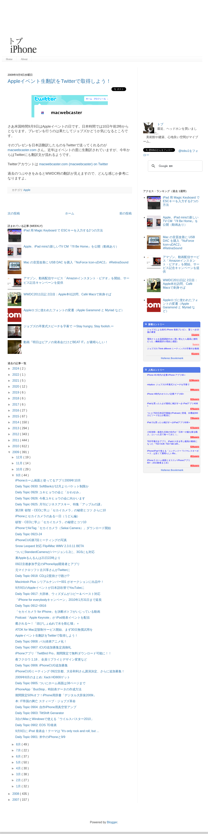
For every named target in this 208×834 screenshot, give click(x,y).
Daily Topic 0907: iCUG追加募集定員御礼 (43, 647)
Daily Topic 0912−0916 (30, 605)
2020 (16, 386)
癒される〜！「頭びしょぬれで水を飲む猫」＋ (47, 623)
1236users (194, 380)
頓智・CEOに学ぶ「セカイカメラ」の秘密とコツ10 (50, 522)
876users (194, 409)
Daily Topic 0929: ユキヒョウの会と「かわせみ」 (48, 492)
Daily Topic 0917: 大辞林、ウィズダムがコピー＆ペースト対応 (57, 593)
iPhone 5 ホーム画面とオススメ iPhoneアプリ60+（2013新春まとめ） (168, 461)
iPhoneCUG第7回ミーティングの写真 (41, 540)
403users (194, 465)
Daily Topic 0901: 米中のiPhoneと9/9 (40, 737)
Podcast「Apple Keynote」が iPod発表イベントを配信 (52, 617)
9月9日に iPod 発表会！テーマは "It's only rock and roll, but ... (57, 731)
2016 (16, 410)
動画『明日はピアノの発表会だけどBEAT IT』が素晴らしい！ (65, 342)
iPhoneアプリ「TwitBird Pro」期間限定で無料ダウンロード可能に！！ (63, 653)
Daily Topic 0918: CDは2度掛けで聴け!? (42, 575)
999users (194, 389)
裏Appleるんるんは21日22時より (37, 558)
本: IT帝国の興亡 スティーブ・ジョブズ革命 (45, 701)
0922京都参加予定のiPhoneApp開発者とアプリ (47, 564)
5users (196, 344)
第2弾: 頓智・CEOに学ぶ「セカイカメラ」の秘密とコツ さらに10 (60, 510)
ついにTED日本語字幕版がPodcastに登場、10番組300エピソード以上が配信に (172, 414)
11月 (19, 463)
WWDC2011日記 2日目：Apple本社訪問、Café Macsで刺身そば (67, 294)
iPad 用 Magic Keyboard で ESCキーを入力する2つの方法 (63, 230)
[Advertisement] (106, 28)
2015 (16, 416)
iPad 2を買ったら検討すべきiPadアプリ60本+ (168, 422)
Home (9, 59)
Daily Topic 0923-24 (28, 534)
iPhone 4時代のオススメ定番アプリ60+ (165, 394)
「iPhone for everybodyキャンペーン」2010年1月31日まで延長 (58, 599)
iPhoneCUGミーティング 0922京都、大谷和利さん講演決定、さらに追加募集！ (70, 671)
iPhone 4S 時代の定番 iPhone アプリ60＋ (166, 375)
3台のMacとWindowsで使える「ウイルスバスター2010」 (54, 719)
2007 (16, 799)
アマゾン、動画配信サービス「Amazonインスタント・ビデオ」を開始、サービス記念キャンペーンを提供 (181, 264)
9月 (19, 475)
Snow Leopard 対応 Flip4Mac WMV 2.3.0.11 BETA (49, 546)
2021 (16, 380)
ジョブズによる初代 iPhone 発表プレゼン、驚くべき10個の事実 (173, 330)
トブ (160, 124)
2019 (16, 392)
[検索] (174, 166)
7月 (19, 750)
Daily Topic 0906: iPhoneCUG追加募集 (41, 665)
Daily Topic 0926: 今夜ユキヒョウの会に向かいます (50, 498)
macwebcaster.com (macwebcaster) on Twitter (73, 164)
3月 (19, 774)
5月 (19, 762)
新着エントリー (154, 324)
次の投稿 (14, 213)
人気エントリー (154, 369)
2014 (16, 422)
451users (194, 456)
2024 (16, 368)
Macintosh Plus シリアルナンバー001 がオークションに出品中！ (59, 581)
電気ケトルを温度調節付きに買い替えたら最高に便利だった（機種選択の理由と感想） (172, 340)
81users (195, 354)
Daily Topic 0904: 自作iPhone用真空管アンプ (45, 707)
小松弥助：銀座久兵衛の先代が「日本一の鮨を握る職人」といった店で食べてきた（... (172, 433)
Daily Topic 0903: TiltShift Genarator (39, 713)
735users (194, 418)
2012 (16, 434)
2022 (16, 374)
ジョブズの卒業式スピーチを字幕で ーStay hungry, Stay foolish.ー (68, 326)
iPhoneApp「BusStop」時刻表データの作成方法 (48, 689)
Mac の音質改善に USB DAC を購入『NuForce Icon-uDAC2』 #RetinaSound (75, 262)
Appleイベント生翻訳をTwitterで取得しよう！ (59, 81)
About (24, 59)
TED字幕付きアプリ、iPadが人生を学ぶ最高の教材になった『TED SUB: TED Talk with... (172, 442)
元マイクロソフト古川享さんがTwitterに (42, 570)
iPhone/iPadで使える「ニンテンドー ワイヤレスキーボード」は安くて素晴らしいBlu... (173, 452)
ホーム (69, 213)
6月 (19, 756)
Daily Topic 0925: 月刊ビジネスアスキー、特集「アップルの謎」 (59, 504)
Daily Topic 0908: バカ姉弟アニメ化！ (41, 641)
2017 (16, 404)
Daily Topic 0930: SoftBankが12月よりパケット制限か (52, 486)
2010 (16, 446)
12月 (19, 457)
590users (194, 437)
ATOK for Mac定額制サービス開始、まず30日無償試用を (54, 629)
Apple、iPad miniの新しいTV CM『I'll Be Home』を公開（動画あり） (71, 246)
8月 (19, 744)
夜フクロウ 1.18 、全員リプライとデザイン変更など (51, 659)
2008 (16, 793)
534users (194, 447)
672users (194, 428)
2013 (16, 428)
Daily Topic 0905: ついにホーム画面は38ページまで (50, 683)
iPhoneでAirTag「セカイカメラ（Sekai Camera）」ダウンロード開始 (63, 528)
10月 (19, 469)
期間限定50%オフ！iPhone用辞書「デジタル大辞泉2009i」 (55, 695)
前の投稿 (125, 213)
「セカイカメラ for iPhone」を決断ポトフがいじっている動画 (57, 611)
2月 (19, 780)
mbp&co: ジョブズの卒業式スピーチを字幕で (168, 384)
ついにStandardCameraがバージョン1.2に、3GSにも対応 (55, 552)
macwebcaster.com (22, 150)
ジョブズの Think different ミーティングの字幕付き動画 (173, 348)
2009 (16, 452)
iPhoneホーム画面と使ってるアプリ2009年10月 (48, 480)
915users (194, 399)
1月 (19, 786)
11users (195, 335)
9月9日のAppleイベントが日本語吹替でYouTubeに (49, 587)
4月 (19, 768)
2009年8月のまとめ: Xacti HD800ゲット (42, 677)
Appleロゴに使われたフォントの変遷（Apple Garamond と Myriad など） (73, 310)
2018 (16, 398)
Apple (26, 189)
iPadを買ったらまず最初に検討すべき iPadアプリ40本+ (172, 404)
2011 (16, 440)
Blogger (112, 822)
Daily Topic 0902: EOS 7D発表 (36, 725)
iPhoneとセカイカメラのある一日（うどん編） (47, 516)
